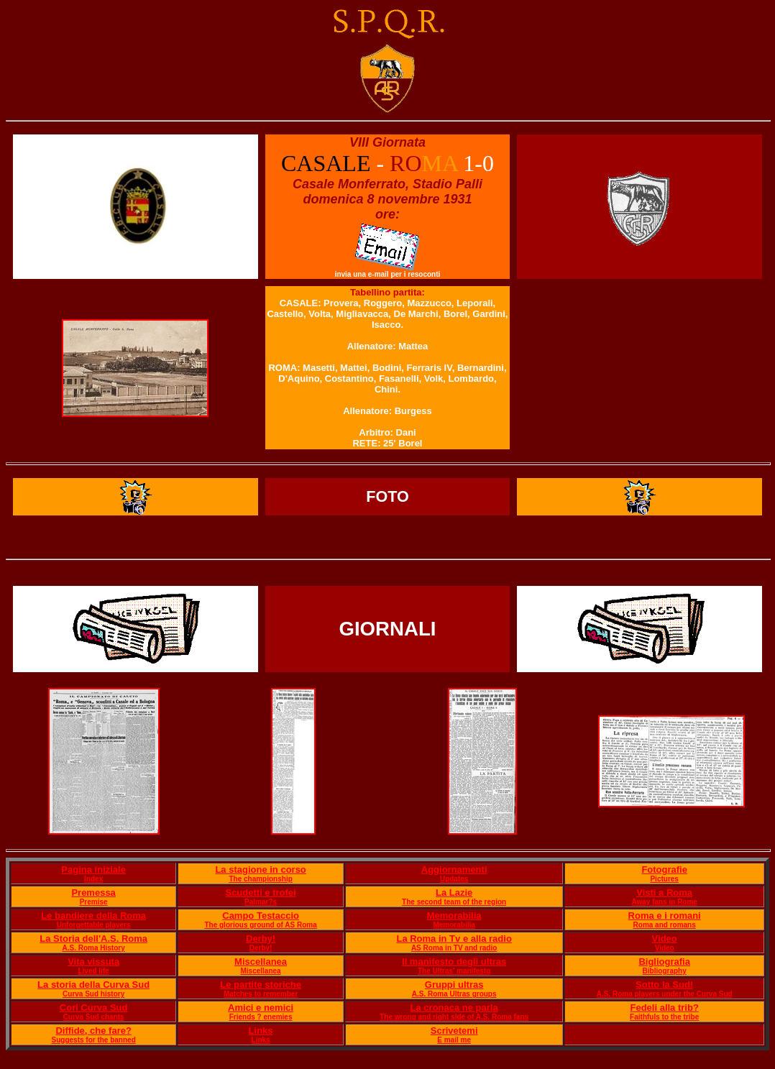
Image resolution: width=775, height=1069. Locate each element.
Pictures (664, 879)
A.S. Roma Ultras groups (454, 994)
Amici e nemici (260, 1007)
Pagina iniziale (93, 869)
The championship (260, 879)
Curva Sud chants (93, 1017)
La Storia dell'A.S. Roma (93, 938)
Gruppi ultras (454, 984)
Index (93, 879)
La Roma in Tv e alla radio (453, 938)
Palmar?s (260, 902)
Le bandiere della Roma (93, 915)
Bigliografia (664, 961)
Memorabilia (454, 915)
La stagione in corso (260, 869)
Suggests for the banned (94, 1040)
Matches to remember (261, 994)
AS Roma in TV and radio (454, 948)
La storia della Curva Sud (93, 984)
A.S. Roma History (94, 948)
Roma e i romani (664, 915)
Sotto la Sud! (664, 984)
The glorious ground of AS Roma (260, 925)
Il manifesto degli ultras (454, 961)
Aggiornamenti (454, 869)
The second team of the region (454, 902)
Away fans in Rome (664, 902)
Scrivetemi (454, 1030)
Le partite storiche (260, 984)
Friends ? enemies (261, 1017)
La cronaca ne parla (454, 1007)
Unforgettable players (94, 925)
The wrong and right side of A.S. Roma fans (454, 1017)
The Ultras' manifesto (454, 971)
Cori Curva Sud (94, 1007)
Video (664, 938)
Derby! (260, 938)
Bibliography (665, 971)
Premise (94, 902)
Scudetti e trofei (260, 892)
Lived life (93, 971)
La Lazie (454, 892)
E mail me (454, 1040)
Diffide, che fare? (93, 1030)
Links (261, 1030)
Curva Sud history (93, 994)
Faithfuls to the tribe (664, 1017)
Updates (454, 879)
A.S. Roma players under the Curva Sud (665, 994)
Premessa (93, 892)
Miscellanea (260, 961)
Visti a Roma (664, 892)
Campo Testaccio (260, 915)
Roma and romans (664, 925)
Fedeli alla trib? (664, 1007)
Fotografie (664, 869)
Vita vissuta (93, 961)
